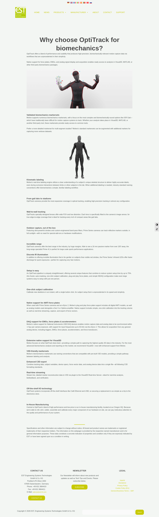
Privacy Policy (122, 486)
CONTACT (107, 12)
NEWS (46, 12)
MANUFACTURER (79, 12)
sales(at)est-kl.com (39, 492)
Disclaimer (122, 483)
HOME (37, 12)
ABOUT (96, 12)
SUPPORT (120, 12)
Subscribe (79, 487)
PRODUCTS (60, 12)
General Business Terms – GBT (122, 491)
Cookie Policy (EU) (122, 488)
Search (139, 512)
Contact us (36, 498)
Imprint (122, 480)
